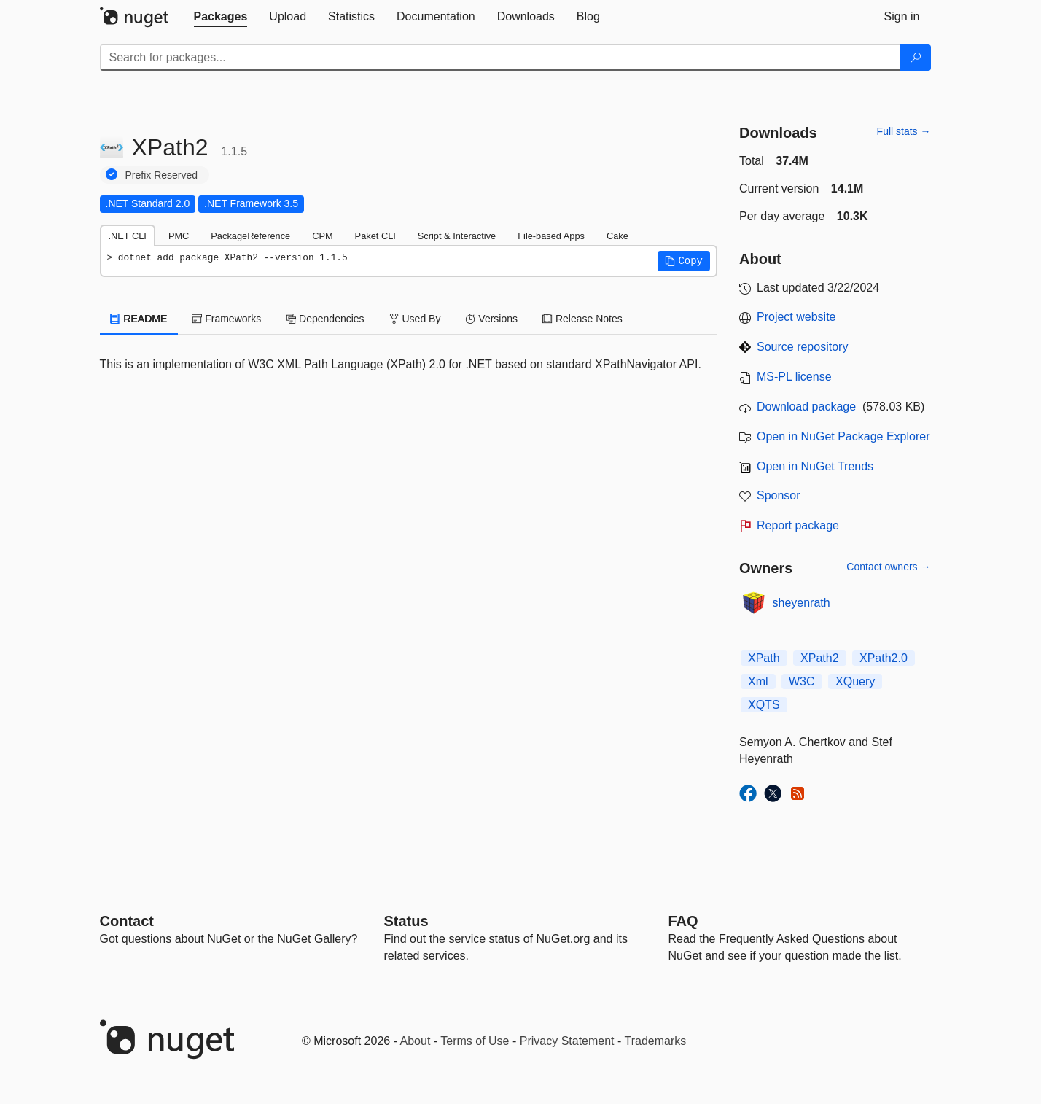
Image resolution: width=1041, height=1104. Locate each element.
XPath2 (819, 658)
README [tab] (139, 318)
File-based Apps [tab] (551, 235)
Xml (758, 681)
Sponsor (778, 495)
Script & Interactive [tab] (457, 235)
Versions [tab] (491, 318)
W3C (802, 681)
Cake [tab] (617, 235)
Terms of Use (474, 1041)
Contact (127, 921)
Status (406, 921)
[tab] (221, 17)
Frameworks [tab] (226, 318)
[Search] (915, 57)
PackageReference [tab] (250, 235)
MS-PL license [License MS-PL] (794, 376)
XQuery (855, 681)
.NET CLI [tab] (128, 235)
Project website (796, 317)
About (415, 1041)
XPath (764, 658)
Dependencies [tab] (325, 318)
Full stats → (904, 131)
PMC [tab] (178, 235)
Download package (806, 406)
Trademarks (656, 1041)
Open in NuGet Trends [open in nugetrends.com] (815, 466)
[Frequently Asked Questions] (683, 921)
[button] (684, 261)
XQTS (764, 705)
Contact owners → (888, 566)
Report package (798, 525)
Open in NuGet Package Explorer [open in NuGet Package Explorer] (843, 436)
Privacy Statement (567, 1041)
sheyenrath (801, 602)
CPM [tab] (322, 235)
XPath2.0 (883, 658)
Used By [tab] (415, 318)
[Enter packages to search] (500, 57)
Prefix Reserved (161, 175)
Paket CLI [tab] (375, 235)
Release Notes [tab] (582, 318)
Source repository (802, 347)
